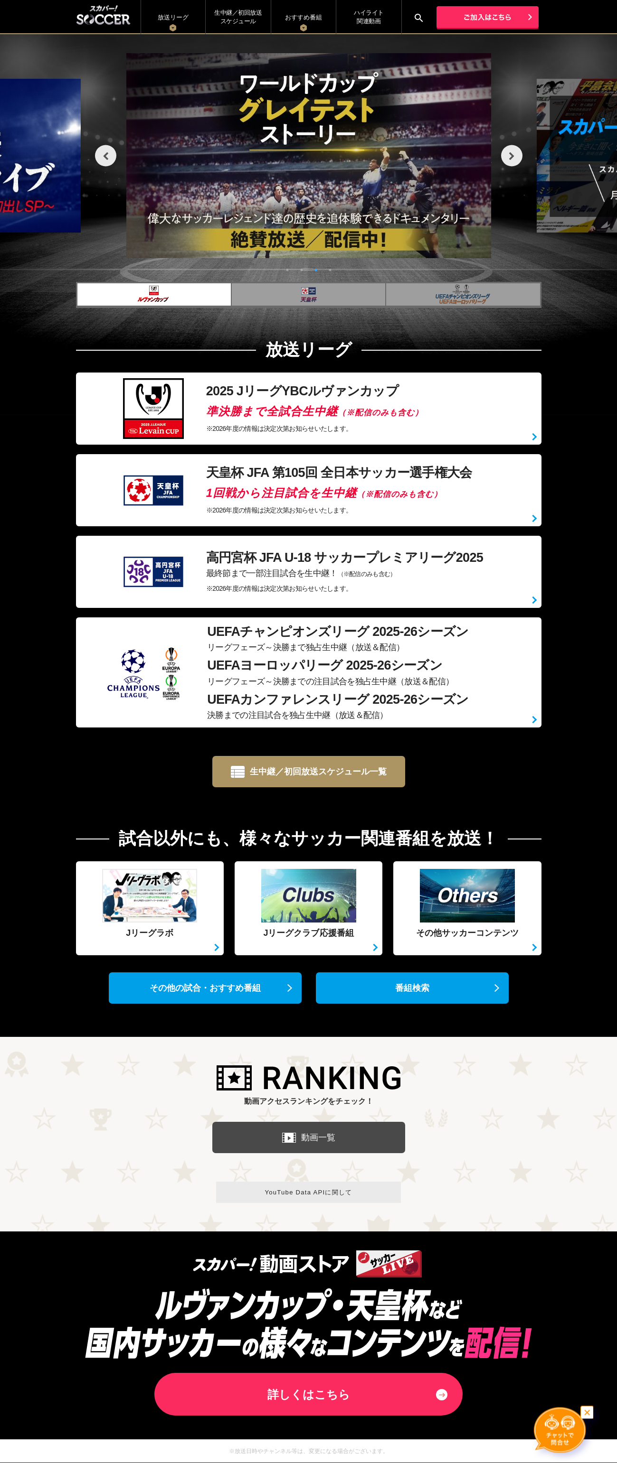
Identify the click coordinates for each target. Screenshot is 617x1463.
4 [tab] (330, 270)
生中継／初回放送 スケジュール (238, 17)
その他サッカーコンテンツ (467, 900)
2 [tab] (301, 270)
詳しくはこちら (308, 1394)
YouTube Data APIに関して (308, 1192)
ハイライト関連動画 (369, 17)
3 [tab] (316, 270)
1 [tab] (287, 270)
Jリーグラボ (150, 900)
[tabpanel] (308, 155)
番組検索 (412, 988)
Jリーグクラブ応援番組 (309, 900)
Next (511, 156)
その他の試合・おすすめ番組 (205, 988)
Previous (105, 156)
